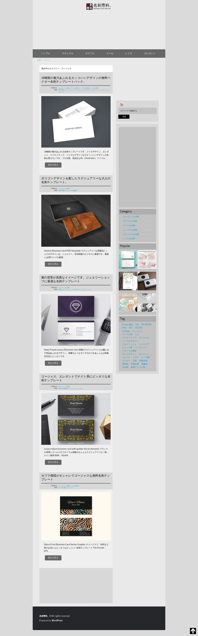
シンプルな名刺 (84, 88)
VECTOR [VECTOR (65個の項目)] (139, 328)
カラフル (89, 53)
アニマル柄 (61, 487)
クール (109, 53)
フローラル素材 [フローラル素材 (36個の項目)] (129, 351)
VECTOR (61, 90)
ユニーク (61, 92)
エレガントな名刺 (64, 88)
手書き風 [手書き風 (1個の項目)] (135, 364)
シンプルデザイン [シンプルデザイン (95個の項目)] (130, 341)
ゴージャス (47, 60)
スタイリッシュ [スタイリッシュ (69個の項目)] (129, 344)
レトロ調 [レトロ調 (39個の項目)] (145, 357)
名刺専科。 (103, 5)
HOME (39, 60)
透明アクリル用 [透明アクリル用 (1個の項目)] (138, 367)
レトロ (128, 53)
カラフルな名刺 (130, 221)
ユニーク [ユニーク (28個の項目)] (126, 357)
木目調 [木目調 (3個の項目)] (125, 367)
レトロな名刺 (94, 88)
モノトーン (105, 90)
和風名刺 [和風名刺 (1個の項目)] (143, 361)
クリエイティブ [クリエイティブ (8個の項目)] (129, 338)
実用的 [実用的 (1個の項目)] (125, 364)
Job (59, 190)
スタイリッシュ (96, 90)
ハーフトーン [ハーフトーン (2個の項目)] (141, 348)
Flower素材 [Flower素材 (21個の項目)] (127, 325)
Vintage (64, 388)
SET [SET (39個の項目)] (130, 328)
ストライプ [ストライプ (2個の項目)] (144, 344)
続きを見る (53, 165)
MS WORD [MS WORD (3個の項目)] (146, 325)
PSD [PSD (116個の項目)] (124, 328)
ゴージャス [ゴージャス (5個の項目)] (144, 338)
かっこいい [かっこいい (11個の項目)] (138, 331)
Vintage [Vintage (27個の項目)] (126, 331)
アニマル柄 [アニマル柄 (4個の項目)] (127, 334)
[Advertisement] (99, 29)
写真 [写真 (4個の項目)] (135, 361)
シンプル (45, 53)
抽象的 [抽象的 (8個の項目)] (144, 364)
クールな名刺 (74, 88)
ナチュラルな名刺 (131, 234)
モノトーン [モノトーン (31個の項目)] (144, 354)
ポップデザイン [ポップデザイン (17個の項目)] (129, 354)
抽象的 (75, 190)
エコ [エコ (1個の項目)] (137, 334)
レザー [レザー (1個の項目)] (136, 357)
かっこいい (67, 90)
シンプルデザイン (85, 90)
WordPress (57, 621)
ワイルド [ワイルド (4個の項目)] (126, 361)
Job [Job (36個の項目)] (137, 325)
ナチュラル (67, 53)
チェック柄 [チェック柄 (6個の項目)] (127, 348)
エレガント (149, 53)
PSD (62, 190)
